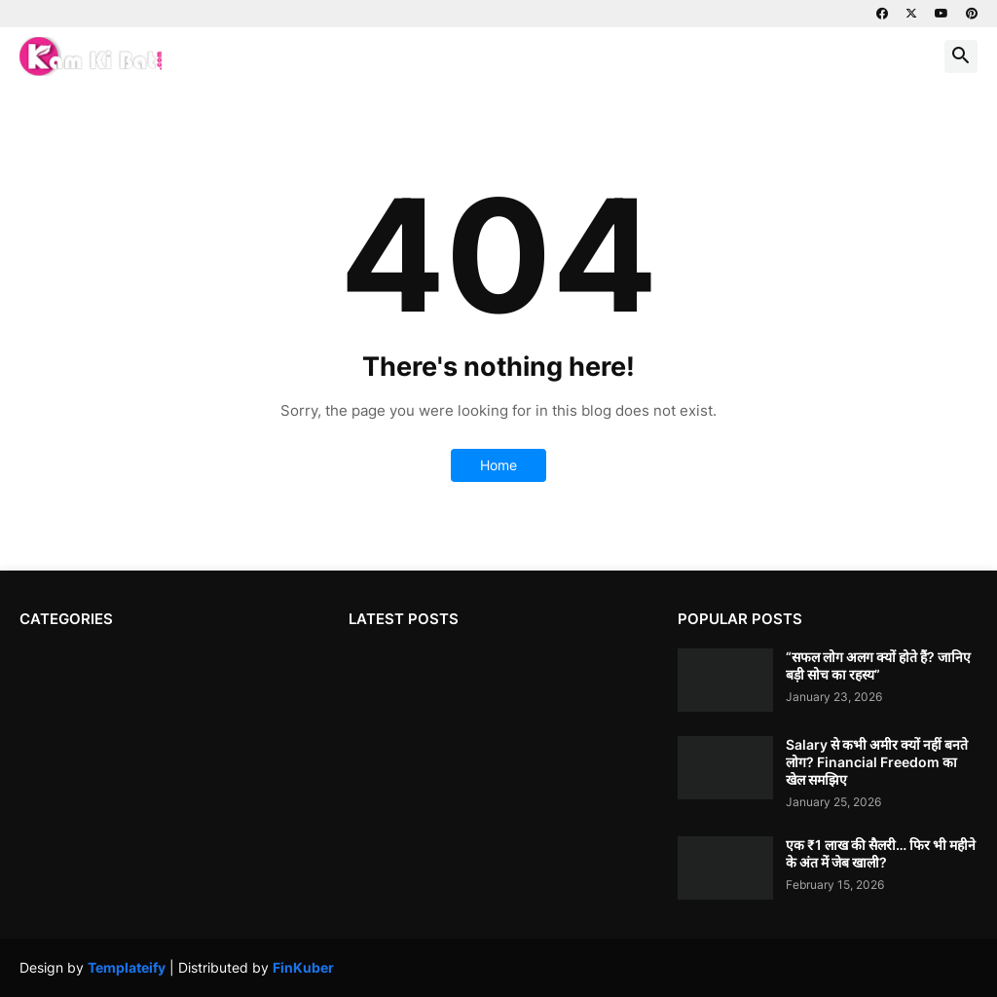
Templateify (127, 967)
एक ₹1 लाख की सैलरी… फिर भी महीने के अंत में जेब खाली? (881, 853)
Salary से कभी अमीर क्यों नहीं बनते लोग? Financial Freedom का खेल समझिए (877, 762)
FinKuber (303, 967)
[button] (961, 56)
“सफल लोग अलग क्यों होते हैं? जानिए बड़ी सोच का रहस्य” (878, 665)
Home (498, 465)
